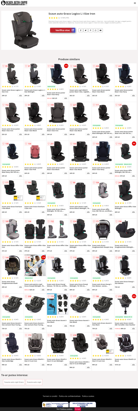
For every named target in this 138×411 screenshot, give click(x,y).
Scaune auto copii (34, 382)
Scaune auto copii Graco (14, 382)
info (20, 95)
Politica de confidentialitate (70, 396)
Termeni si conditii (50, 396)
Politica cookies (88, 396)
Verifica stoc (65, 30)
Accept (77, 409)
